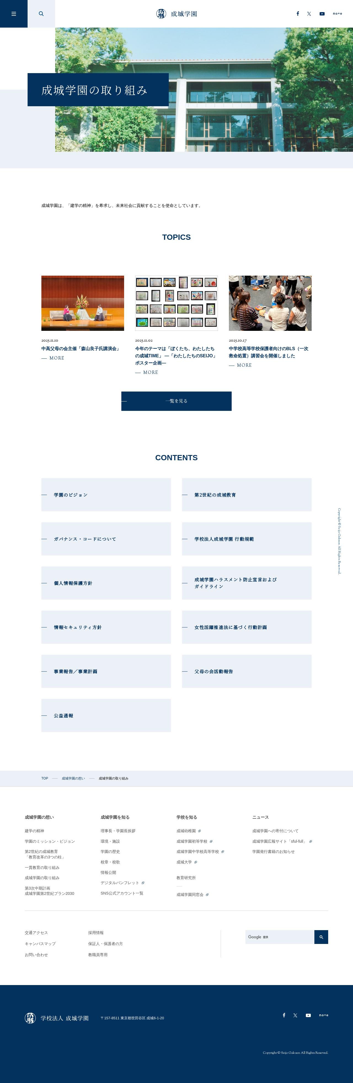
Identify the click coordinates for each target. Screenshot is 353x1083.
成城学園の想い (73, 778)
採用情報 (96, 932)
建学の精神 (34, 831)
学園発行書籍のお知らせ (273, 851)
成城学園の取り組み (42, 878)
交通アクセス (36, 932)
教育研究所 (186, 878)
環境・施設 (110, 841)
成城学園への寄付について (275, 831)
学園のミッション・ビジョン (50, 841)
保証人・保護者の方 (105, 943)
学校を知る (186, 817)
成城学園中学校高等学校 (200, 851)
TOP (44, 778)
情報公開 (108, 872)
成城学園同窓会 (192, 894)
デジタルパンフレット (123, 882)
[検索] (281, 937)
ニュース (260, 817)
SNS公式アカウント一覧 (122, 893)
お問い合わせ (36, 954)
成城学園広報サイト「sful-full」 (282, 841)
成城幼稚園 (189, 831)
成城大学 (187, 862)
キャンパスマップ (40, 943)
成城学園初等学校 (194, 841)
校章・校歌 (110, 862)
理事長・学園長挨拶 (118, 831)
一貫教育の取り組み (42, 867)
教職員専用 (98, 954)
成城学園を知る (115, 817)
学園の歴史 (110, 851)
